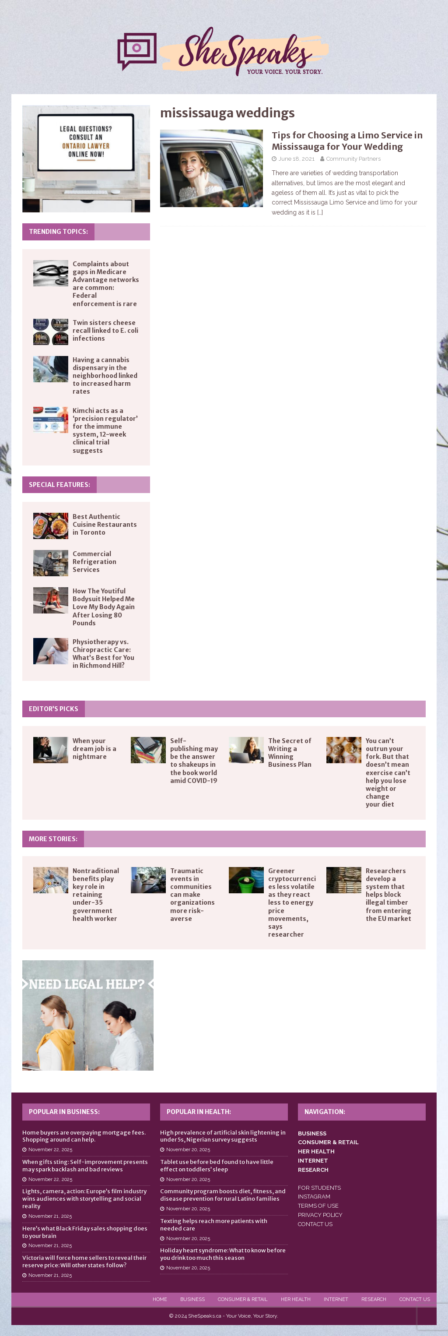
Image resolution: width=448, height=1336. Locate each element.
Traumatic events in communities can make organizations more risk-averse (192, 895)
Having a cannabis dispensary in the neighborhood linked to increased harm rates (105, 376)
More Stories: (53, 839)
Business (192, 1299)
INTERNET (313, 1160)
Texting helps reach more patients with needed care (213, 1224)
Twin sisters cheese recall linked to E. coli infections (105, 330)
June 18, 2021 (297, 158)
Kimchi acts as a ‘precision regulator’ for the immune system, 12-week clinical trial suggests (105, 431)
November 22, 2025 (50, 1150)
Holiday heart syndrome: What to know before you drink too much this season (223, 1254)
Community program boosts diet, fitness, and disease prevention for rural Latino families (223, 1195)
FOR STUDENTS (319, 1187)
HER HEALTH (316, 1151)
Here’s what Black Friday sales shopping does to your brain (84, 1232)
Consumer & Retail (243, 1299)
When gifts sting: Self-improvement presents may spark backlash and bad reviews (85, 1165)
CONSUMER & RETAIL (328, 1142)
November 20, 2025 (188, 1150)
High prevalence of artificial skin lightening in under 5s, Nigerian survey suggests (223, 1136)
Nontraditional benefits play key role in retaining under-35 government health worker (96, 895)
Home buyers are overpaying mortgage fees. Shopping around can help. (84, 1136)
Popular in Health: (199, 1112)
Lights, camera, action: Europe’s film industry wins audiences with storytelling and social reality (84, 1199)
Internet (336, 1299)
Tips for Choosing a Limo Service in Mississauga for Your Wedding (347, 141)
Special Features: (59, 485)
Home (160, 1299)
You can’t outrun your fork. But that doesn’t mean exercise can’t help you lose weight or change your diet (388, 773)
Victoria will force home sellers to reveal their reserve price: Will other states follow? (84, 1261)
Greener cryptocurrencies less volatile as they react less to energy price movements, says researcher (292, 903)
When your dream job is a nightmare (94, 749)
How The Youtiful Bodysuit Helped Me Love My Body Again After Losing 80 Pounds (104, 607)
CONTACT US (315, 1224)
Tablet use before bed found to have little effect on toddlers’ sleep (216, 1165)
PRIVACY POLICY (320, 1215)
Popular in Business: (64, 1112)
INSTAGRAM (314, 1196)
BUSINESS (312, 1133)
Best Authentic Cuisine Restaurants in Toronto (105, 524)
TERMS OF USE (318, 1205)
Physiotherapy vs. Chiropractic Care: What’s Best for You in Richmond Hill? (103, 654)
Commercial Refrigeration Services (94, 562)
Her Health (296, 1299)
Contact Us (414, 1299)
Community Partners (353, 158)
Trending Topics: (58, 232)
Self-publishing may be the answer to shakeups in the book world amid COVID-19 (194, 761)
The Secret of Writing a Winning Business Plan (290, 753)
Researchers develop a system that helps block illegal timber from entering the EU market (388, 895)
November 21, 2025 (50, 1216)
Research (373, 1299)
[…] (320, 212)
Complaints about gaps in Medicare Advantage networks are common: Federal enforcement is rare (106, 284)
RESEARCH (313, 1170)
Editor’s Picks (53, 709)
